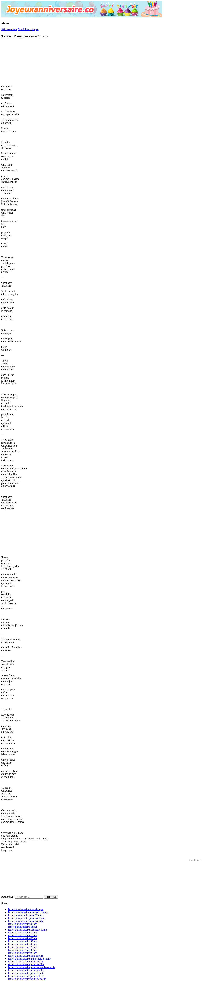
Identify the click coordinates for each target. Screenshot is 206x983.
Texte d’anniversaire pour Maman (25, 915)
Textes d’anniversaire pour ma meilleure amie (31, 967)
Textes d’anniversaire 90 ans (22, 952)
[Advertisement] (25, 62)
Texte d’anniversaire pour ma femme (27, 918)
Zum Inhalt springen (28, 29)
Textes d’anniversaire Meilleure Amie (27, 929)
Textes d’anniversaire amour (22, 926)
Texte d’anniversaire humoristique (25, 909)
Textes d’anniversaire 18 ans (22, 932)
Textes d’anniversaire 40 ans (22, 938)
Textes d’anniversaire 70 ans (22, 947)
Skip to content (9, 29)
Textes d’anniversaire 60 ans (22, 944)
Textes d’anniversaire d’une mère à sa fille (30, 958)
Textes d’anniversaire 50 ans (22, 941)
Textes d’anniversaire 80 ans (22, 950)
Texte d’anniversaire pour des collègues (28, 912)
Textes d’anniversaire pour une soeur (27, 979)
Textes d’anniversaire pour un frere (26, 976)
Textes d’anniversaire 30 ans (22, 923)
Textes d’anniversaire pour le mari (25, 961)
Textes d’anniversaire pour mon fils (26, 970)
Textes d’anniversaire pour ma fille (26, 964)
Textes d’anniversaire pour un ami (25, 973)
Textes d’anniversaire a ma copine (25, 955)
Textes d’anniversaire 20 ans (22, 935)
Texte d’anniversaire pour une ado (25, 921)
